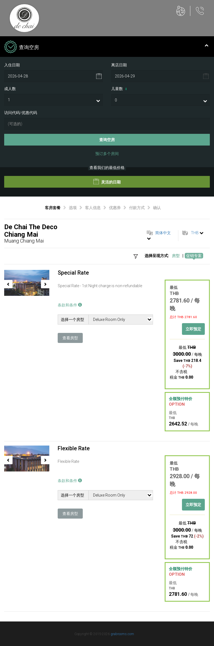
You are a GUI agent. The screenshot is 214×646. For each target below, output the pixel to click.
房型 (176, 255)
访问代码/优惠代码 (20, 112)
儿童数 (119, 88)
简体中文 (163, 233)
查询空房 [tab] (106, 47)
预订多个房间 (107, 153)
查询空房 (107, 139)
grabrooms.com (122, 634)
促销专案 (194, 255)
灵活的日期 (107, 181)
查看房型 (70, 338)
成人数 (10, 88)
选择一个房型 (72, 319)
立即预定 (193, 329)
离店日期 (119, 65)
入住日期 (12, 65)
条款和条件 (70, 305)
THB (195, 233)
